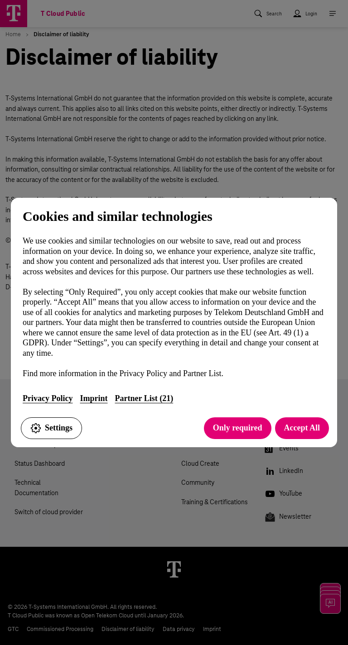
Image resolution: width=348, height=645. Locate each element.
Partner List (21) (144, 398)
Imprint (93, 398)
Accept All (302, 427)
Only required (237, 427)
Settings (51, 428)
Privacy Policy (47, 398)
